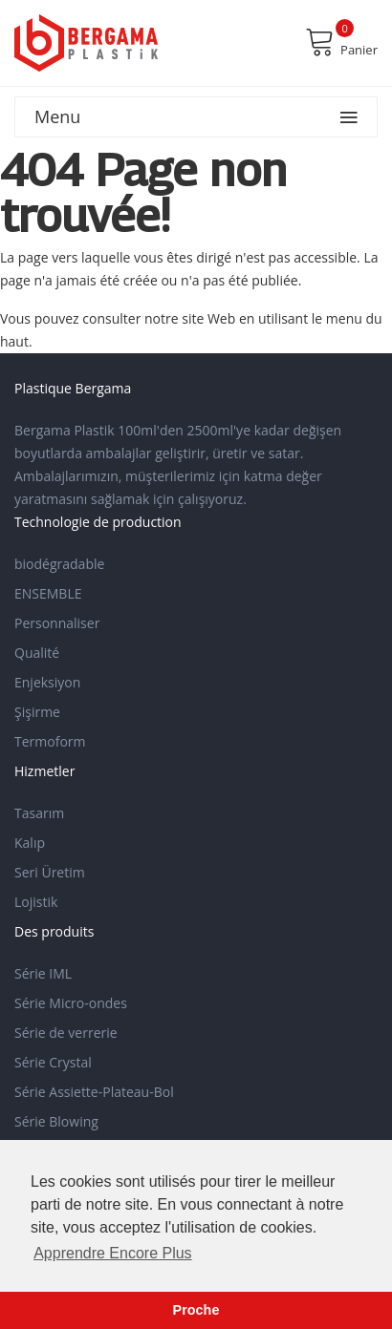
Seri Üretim (49, 872)
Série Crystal (53, 1062)
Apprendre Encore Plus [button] (112, 1253)
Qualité (36, 652)
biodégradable (59, 564)
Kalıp (29, 842)
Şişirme (37, 712)
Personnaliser (56, 623)
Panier (341, 42)
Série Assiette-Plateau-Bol (94, 1092)
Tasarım (39, 813)
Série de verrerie (66, 1032)
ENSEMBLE (48, 593)
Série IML (43, 973)
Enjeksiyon (47, 682)
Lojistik (35, 902)
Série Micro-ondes (70, 1003)
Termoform (50, 741)
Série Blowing (56, 1121)
